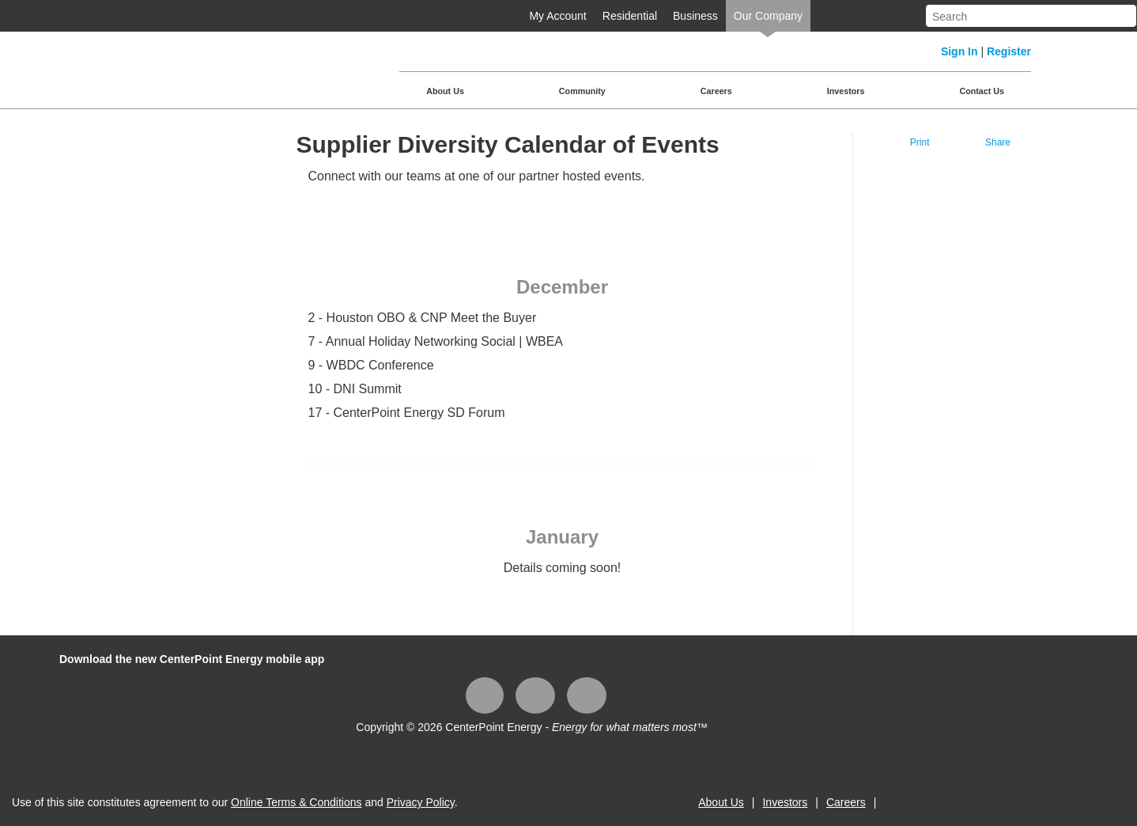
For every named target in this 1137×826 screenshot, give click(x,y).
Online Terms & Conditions (296, 802)
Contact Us (981, 91)
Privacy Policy (421, 802)
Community (582, 91)
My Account (557, 15)
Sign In (959, 51)
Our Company (768, 15)
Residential (629, 15)
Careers (716, 91)
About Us (445, 91)
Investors (846, 91)
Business (695, 15)
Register (1009, 51)
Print (920, 142)
